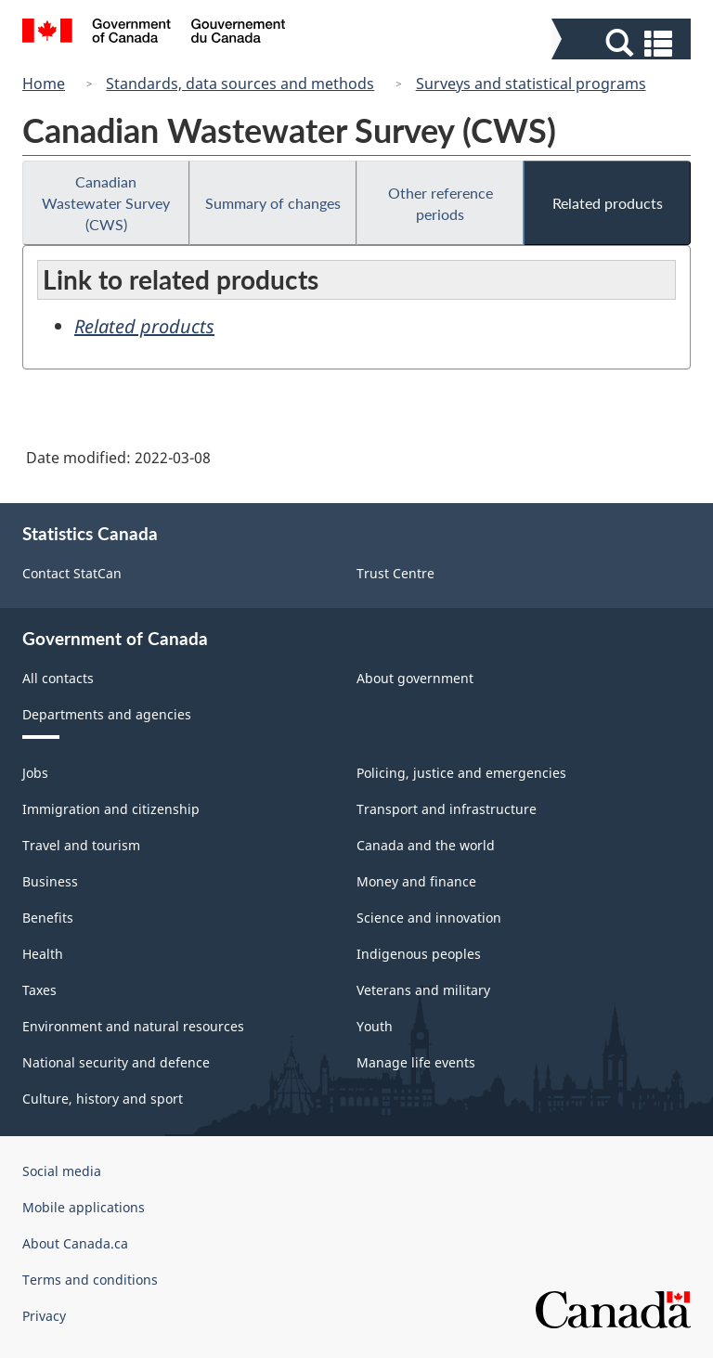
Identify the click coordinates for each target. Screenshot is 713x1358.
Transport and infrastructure (446, 809)
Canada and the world (425, 845)
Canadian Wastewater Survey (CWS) (106, 203)
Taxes (39, 990)
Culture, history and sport (102, 1098)
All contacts (58, 678)
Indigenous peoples (418, 954)
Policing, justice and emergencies (461, 773)
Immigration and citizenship (111, 809)
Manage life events (415, 1062)
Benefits (47, 917)
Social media (61, 1171)
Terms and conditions (90, 1279)
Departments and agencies (106, 714)
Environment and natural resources (133, 1026)
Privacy (44, 1316)
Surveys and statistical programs (531, 83)
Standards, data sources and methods (240, 83)
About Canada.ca (75, 1243)
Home (43, 83)
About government (414, 678)
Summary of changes (273, 203)
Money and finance (416, 881)
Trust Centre (395, 573)
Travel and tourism (81, 845)
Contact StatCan (72, 573)
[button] (623, 43)
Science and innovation (428, 917)
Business (50, 881)
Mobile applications (83, 1207)
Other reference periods (440, 203)
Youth (374, 1026)
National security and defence (116, 1062)
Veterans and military (423, 990)
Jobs (35, 773)
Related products (607, 203)
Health (42, 954)
